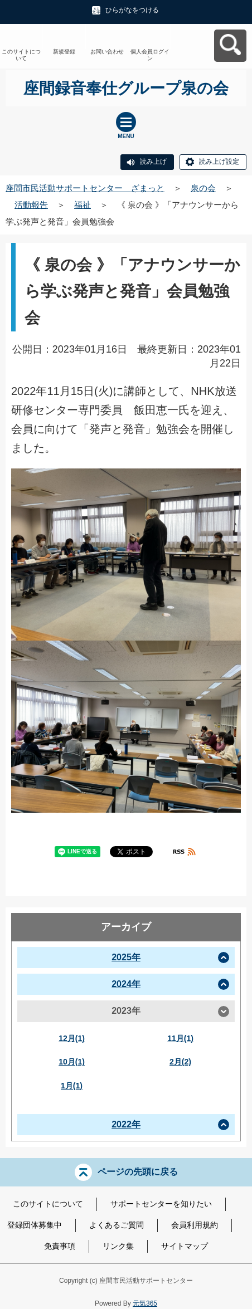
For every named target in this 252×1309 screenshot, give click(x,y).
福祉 (82, 204)
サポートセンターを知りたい (161, 1203)
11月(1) (180, 1038)
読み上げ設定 (219, 161)
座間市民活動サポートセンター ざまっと (85, 188)
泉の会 (203, 188)
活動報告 (31, 204)
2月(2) (180, 1061)
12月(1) (72, 1038)
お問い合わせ (107, 51)
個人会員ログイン (149, 54)
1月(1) (72, 1085)
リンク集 (118, 1246)
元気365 (145, 1303)
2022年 (126, 1124)
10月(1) (72, 1061)
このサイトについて (21, 54)
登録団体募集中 (34, 1224)
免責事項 (59, 1246)
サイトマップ (184, 1246)
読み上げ (153, 161)
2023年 (126, 1010)
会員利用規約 (194, 1224)
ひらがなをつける (132, 10)
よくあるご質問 (116, 1224)
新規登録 (64, 51)
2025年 (126, 957)
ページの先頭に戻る (138, 1171)
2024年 (126, 984)
